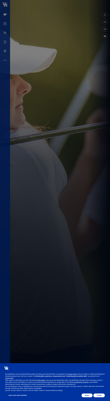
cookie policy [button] (9, 378)
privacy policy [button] (72, 374)
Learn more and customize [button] (18, 395)
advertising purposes (82, 382)
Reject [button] (87, 395)
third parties (41, 380)
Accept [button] (99, 395)
